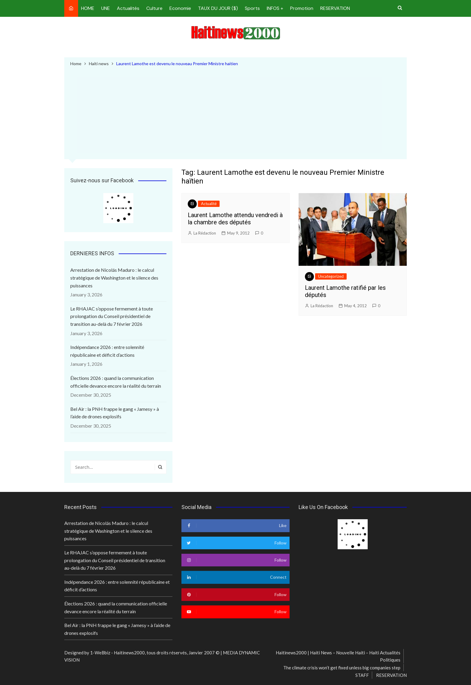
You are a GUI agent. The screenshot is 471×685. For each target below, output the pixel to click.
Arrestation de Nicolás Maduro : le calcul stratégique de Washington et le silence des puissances (114, 277)
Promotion (301, 8)
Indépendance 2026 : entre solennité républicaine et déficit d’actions (107, 351)
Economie (180, 8)
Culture (154, 8)
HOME (87, 8)
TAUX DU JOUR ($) (218, 8)
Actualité (209, 203)
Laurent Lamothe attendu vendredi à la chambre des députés (235, 218)
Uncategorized (331, 276)
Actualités (128, 8)
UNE (105, 8)
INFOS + (275, 8)
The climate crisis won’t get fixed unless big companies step (341, 667)
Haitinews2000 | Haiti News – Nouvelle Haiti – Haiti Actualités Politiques (338, 656)
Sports (252, 8)
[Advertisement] (235, 112)
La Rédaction (204, 233)
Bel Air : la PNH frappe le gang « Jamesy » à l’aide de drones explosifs (114, 413)
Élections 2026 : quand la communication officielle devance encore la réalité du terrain (115, 382)
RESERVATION (335, 8)
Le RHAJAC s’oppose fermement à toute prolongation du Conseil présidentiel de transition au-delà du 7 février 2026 (111, 316)
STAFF (362, 675)
